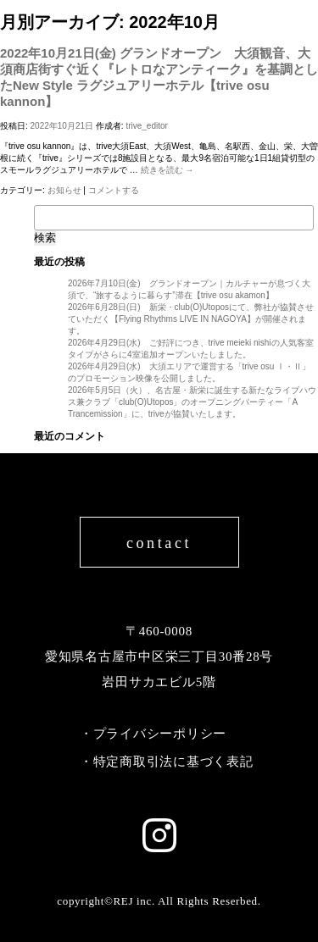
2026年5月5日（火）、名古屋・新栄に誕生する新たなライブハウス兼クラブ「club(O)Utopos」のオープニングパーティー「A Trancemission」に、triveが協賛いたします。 (192, 401)
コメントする (113, 190)
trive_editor (146, 125)
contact (159, 543)
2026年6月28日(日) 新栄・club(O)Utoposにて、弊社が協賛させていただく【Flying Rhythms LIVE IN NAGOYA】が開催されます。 (191, 318)
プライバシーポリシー (160, 733)
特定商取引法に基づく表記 (173, 761)
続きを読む (167, 170)
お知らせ (64, 190)
